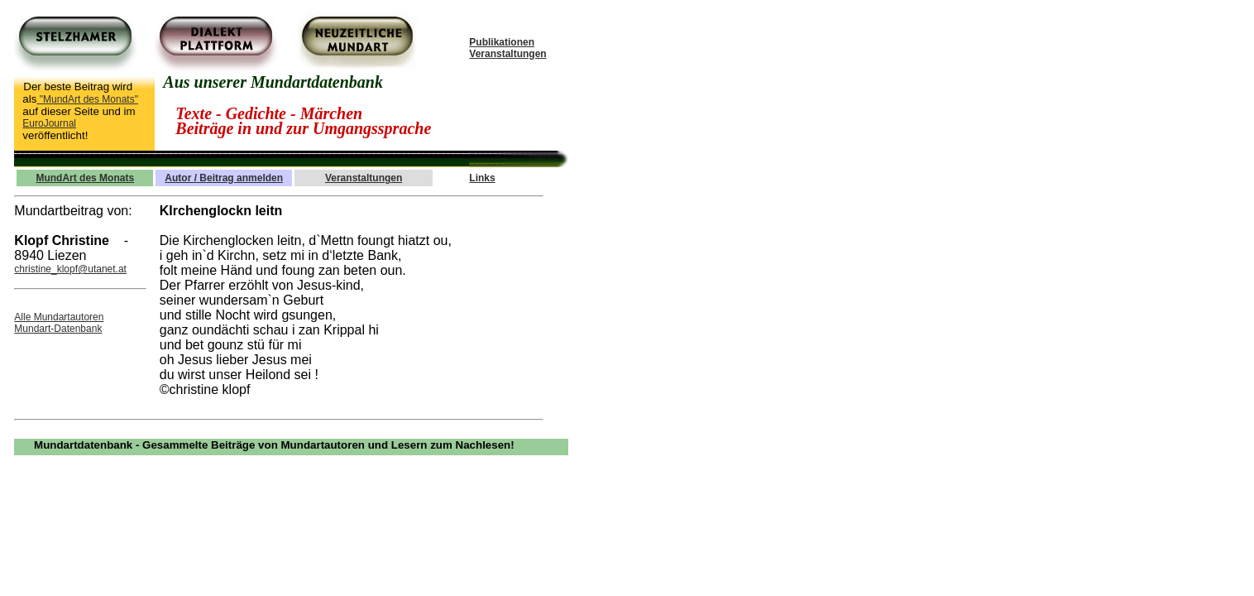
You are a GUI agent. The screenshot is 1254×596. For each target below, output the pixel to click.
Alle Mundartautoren (58, 317)
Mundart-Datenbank (58, 328)
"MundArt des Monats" (87, 99)
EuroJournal (49, 123)
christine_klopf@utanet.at (70, 269)
